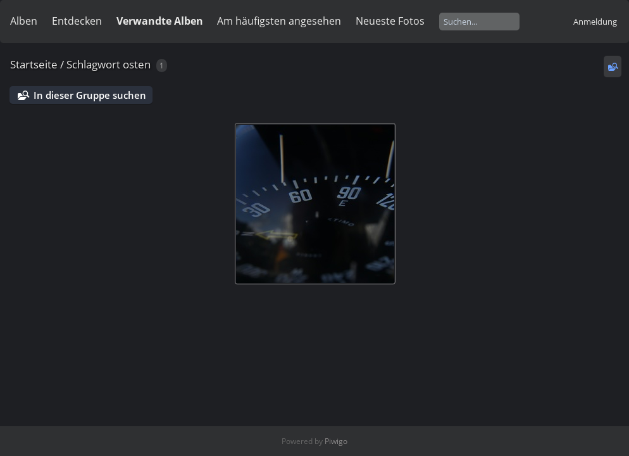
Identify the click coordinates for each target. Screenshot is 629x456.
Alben (23, 21)
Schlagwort (93, 64)
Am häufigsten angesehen (279, 21)
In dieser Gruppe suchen (90, 95)
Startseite (34, 64)
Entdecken (77, 21)
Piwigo (336, 441)
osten (137, 64)
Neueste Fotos (390, 21)
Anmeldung (595, 21)
